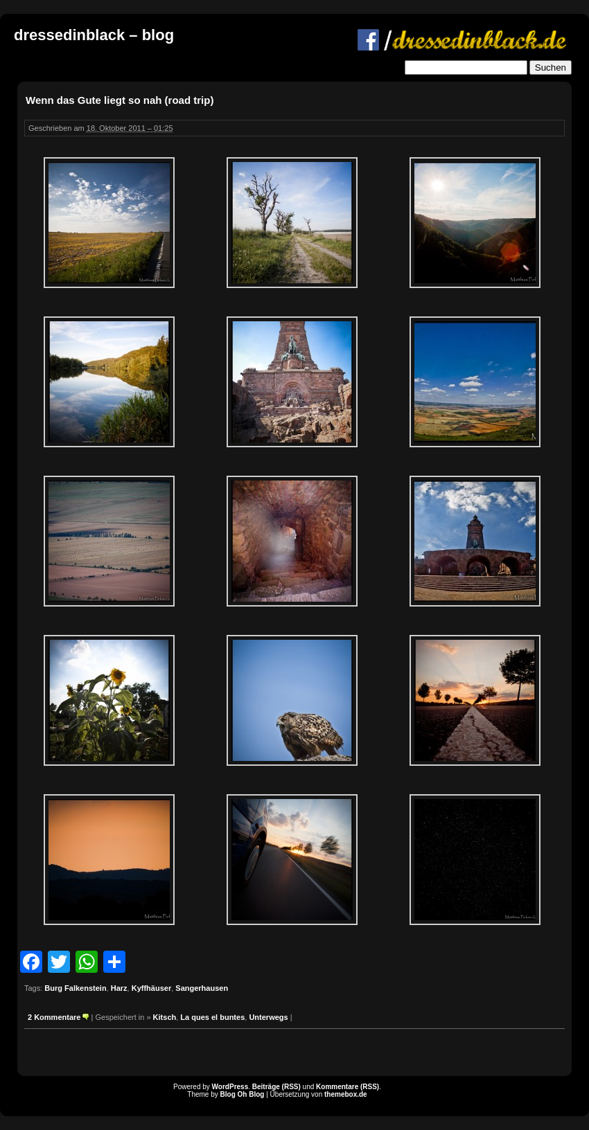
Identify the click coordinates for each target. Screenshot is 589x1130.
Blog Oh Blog (242, 1094)
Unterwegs (268, 1017)
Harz (119, 988)
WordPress (230, 1087)
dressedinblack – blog (94, 35)
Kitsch (165, 1017)
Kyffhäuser (151, 988)
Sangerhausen (201, 988)
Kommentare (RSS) (347, 1087)
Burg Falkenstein (75, 988)
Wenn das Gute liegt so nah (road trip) (119, 100)
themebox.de (345, 1094)
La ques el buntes (212, 1017)
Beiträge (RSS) (276, 1087)
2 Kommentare (54, 1017)
